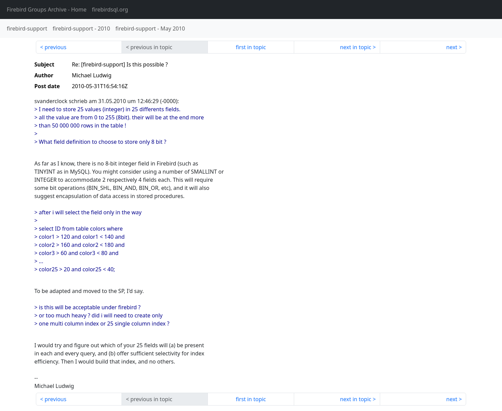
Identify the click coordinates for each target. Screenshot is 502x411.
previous (55, 47)
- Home (47, 9)
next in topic (355, 47)
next (451, 47)
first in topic (251, 47)
